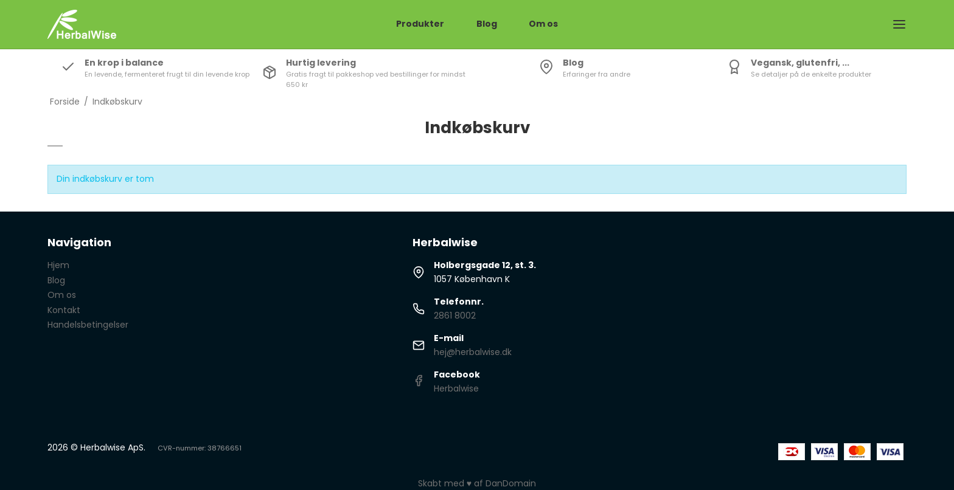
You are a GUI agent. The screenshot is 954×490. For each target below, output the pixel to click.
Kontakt (63, 310)
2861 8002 (455, 315)
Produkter (420, 24)
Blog (486, 24)
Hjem (58, 265)
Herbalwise (456, 388)
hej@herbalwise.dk (473, 352)
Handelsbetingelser (87, 325)
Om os (543, 24)
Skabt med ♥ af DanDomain (477, 483)
